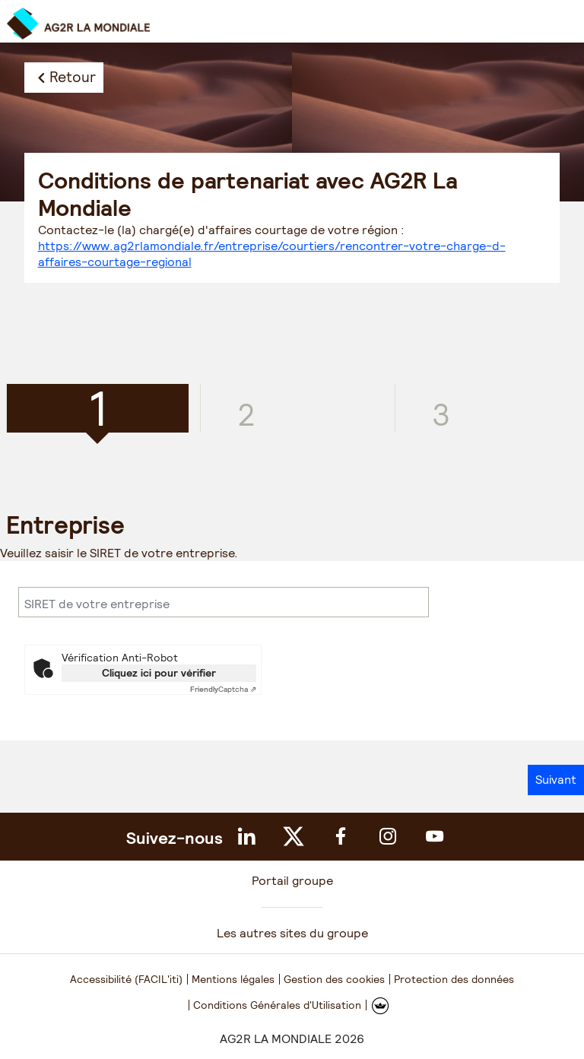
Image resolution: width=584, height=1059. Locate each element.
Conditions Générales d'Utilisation (277, 1005)
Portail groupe (292, 881)
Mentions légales (233, 979)
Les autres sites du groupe (292, 933)
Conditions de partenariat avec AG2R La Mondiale (248, 194)
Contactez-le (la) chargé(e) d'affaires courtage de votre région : (272, 246)
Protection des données (454, 979)
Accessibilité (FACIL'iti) (126, 979)
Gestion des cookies (334, 979)
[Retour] (63, 77)
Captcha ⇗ (223, 689)
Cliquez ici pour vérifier (159, 673)
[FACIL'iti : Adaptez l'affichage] (380, 1005)
